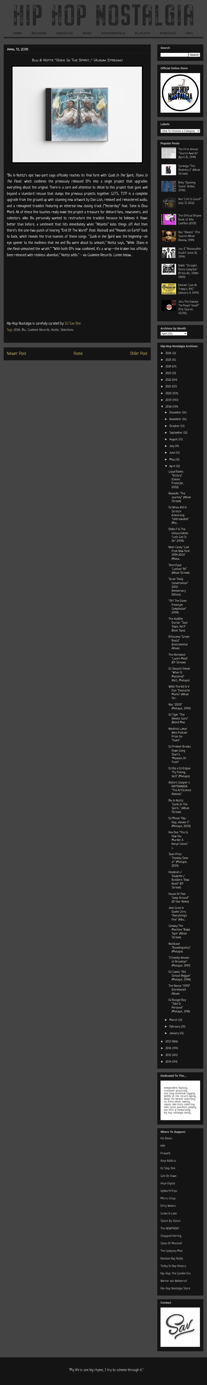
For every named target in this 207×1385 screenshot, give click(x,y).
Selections (66, 330)
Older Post (139, 353)
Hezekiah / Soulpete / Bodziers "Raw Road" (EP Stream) (179, 880)
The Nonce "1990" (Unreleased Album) (179, 989)
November (175, 419)
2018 (17, 330)
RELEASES (39, 33)
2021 (169, 386)
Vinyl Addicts (168, 1161)
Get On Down (168, 1176)
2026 (169, 353)
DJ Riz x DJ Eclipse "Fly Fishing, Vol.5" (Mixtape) (179, 772)
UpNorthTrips (169, 1191)
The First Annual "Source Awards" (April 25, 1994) (188, 153)
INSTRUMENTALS (113, 33)
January (174, 1033)
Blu (24, 330)
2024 (169, 366)
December (175, 412)
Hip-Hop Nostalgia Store (175, 1288)
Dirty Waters (168, 1206)
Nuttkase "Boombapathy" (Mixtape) (180, 947)
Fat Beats (166, 1138)
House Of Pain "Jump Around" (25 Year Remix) (179, 898)
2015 (169, 1055)
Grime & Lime (169, 1213)
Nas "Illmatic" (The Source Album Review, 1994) (189, 236)
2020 (169, 393)
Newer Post (16, 353)
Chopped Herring (171, 1236)
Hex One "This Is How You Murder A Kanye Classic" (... (179, 840)
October (174, 426)
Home (78, 353)
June (172, 453)
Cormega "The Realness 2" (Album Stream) (189, 170)
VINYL (189, 33)
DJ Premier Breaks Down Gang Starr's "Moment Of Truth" (180, 754)
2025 (169, 360)
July (172, 446)
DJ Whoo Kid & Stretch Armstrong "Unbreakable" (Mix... (179, 515)
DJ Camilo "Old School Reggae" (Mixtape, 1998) (180, 975)
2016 (169, 1048)
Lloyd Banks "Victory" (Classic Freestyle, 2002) (176, 479)
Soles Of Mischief (171, 1243)
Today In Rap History (173, 1266)
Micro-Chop (168, 1198)
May (172, 459)
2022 (169, 380)
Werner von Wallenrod (174, 1281)
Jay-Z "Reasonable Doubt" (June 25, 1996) (189, 252)
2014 (169, 1062)
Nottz (55, 330)
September (176, 433)
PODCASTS (168, 33)
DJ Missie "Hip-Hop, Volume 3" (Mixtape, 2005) (180, 822)
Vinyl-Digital (168, 1183)
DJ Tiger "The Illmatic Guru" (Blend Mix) (178, 718)
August (173, 439)
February (175, 1027)
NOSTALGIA (64, 33)
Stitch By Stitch (171, 1221)
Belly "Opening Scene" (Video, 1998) (186, 186)
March (173, 1020)
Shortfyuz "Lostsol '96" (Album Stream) (179, 569)
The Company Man (172, 1251)
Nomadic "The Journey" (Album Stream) (180, 497)
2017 (169, 1041)
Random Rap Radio (172, 1258)
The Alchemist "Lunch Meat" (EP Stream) (178, 658)
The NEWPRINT (170, 1228)
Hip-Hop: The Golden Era (176, 1273)
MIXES (87, 33)
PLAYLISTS (142, 33)
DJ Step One (168, 1168)
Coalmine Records (38, 330)
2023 (169, 373)
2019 (169, 400)
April (172, 466)
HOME (17, 33)
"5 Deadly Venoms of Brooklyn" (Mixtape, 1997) (179, 961)
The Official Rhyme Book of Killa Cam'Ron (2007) (189, 219)
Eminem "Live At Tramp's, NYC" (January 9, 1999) (188, 289)
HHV (163, 1146)
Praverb (165, 1153)
